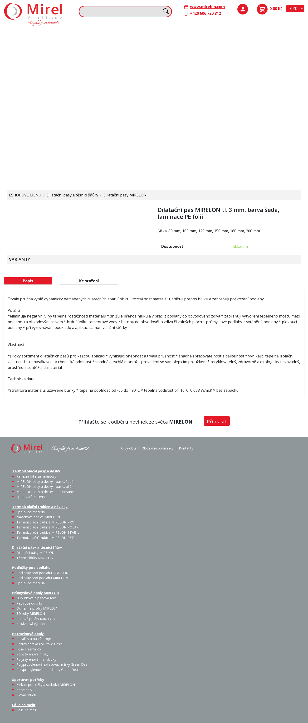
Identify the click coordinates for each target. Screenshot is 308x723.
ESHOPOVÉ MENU (25, 195)
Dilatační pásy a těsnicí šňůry (183, 33)
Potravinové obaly (23, 113)
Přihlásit (217, 421)
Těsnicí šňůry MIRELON (193, 46)
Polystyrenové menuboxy (36, 659)
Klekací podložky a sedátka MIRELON (45, 684)
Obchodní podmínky (157, 448)
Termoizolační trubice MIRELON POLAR (47, 527)
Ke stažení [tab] (89, 280)
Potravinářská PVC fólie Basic (39, 644)
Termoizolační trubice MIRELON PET (123, 74)
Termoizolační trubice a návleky (110, 33)
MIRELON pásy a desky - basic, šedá (43, 55)
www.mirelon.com (207, 6)
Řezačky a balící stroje (26, 129)
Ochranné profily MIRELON (285, 79)
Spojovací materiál (74, 74)
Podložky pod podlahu (253, 33)
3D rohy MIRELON (30, 613)
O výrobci (128, 448)
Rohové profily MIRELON (268, 99)
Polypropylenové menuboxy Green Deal (34, 173)
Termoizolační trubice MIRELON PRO (45, 522)
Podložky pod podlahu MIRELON (269, 49)
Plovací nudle (132, 123)
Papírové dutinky (269, 76)
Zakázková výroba (286, 96)
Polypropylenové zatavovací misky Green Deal (52, 664)
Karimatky (120, 120)
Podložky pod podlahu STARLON (253, 49)
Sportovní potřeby (98, 113)
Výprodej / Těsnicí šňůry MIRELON (206, 70)
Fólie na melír (169, 113)
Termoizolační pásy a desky (31, 33)
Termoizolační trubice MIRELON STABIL (47, 532)
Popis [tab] (28, 280)
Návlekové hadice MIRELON (119, 46)
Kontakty (186, 448)
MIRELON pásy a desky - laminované (45, 491)
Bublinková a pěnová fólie (255, 82)
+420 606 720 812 (205, 13)
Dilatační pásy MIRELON (125, 195)
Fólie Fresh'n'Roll (59, 123)
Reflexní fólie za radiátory (36, 476)
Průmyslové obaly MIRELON (258, 66)
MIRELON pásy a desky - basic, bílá (58, 55)
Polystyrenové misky (32, 654)
